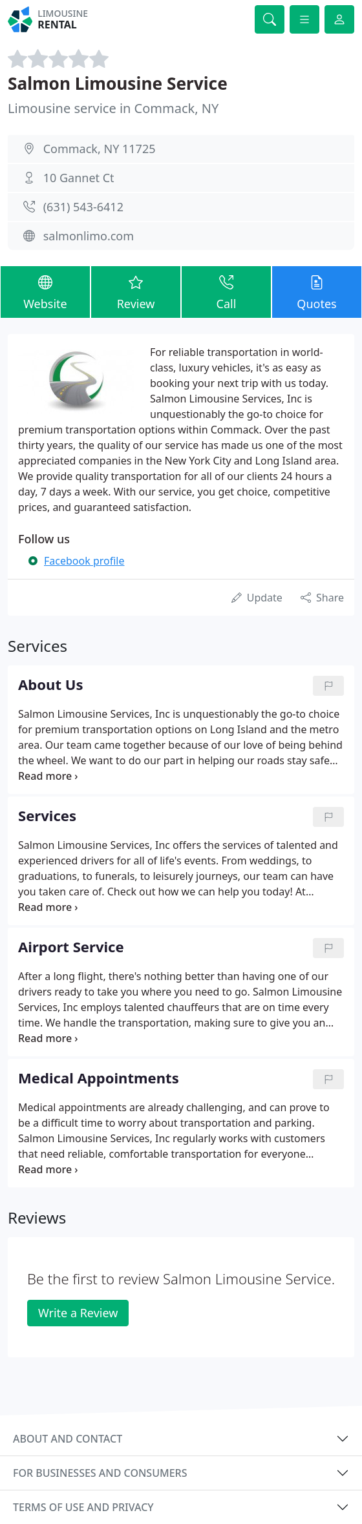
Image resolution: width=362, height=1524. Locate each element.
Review (135, 291)
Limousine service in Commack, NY (113, 108)
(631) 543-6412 (83, 206)
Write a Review (78, 1312)
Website (45, 291)
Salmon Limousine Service (118, 83)
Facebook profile (84, 561)
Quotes (316, 291)
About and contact (67, 1439)
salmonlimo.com (88, 236)
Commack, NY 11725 (99, 148)
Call (226, 291)
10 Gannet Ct (78, 177)
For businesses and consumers (100, 1473)
